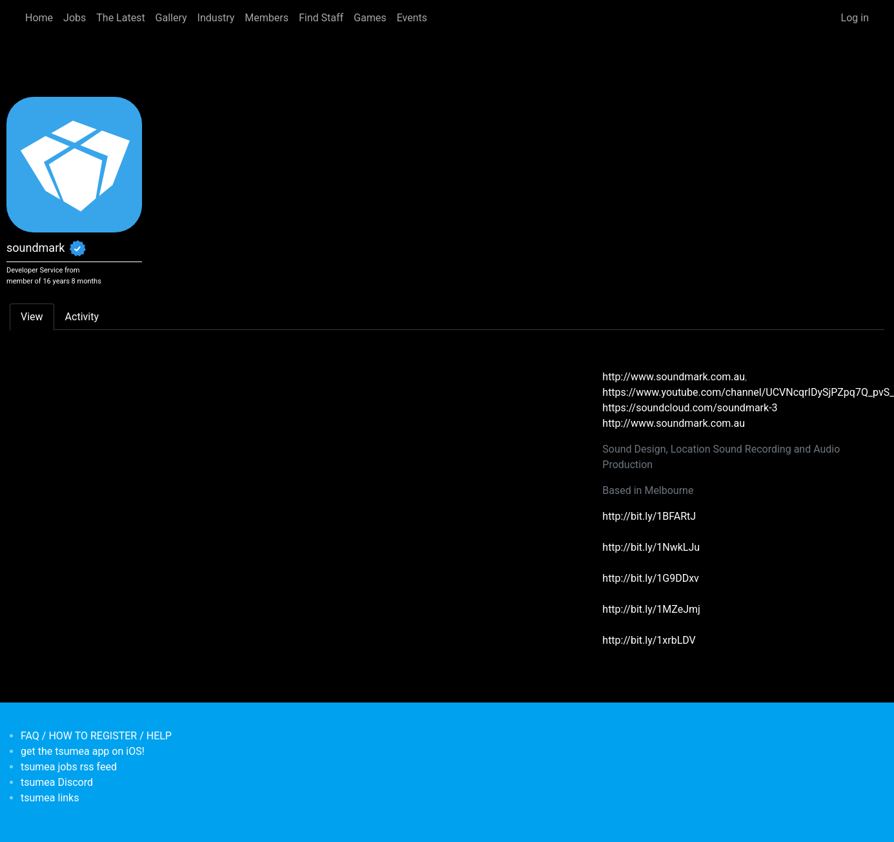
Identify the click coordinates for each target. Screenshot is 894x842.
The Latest (120, 18)
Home (39, 18)
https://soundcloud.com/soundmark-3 (689, 408)
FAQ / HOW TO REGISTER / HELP (96, 736)
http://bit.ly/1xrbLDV (648, 640)
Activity (82, 317)
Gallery (171, 18)
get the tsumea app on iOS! (83, 751)
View (32, 317)
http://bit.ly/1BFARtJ (649, 516)
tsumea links (50, 798)
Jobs (74, 18)
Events (411, 18)
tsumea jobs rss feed (69, 767)
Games (370, 18)
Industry (216, 18)
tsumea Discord (57, 782)
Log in (855, 18)
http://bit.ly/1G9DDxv (650, 578)
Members (267, 18)
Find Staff (321, 18)
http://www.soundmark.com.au (673, 377)
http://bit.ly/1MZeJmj (651, 609)
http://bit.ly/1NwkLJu (651, 547)
